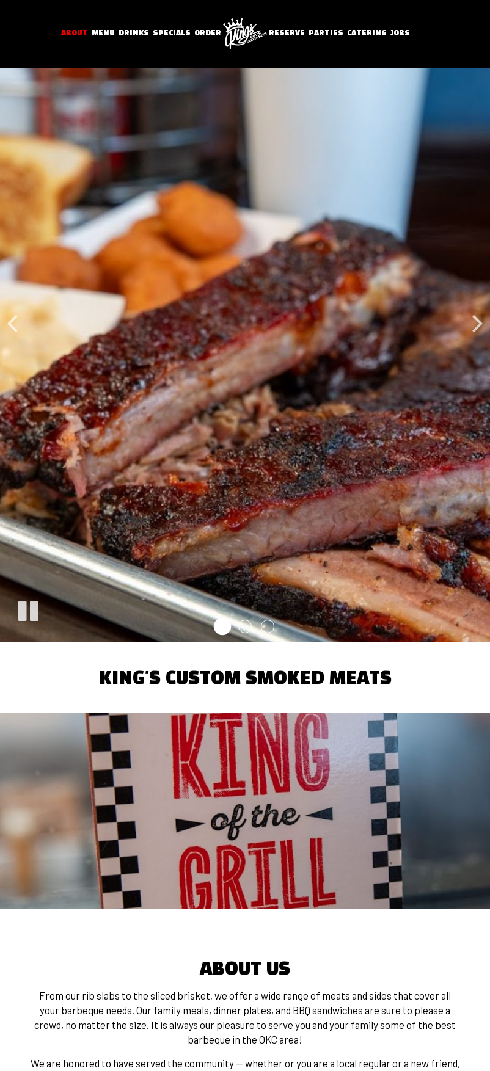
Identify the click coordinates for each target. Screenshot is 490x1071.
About (74, 33)
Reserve (287, 33)
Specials (172, 33)
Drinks (134, 33)
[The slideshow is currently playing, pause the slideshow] (27, 609)
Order (207, 33)
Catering (367, 33)
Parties (326, 33)
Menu (103, 33)
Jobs (400, 33)
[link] (245, 33)
